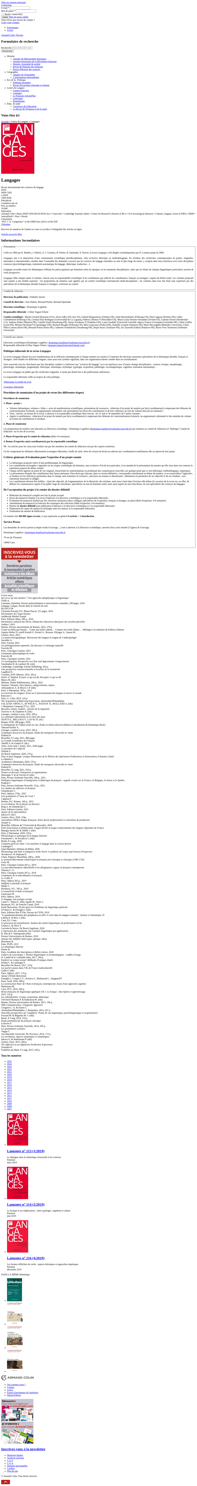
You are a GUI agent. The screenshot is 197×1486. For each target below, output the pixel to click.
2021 (9, 1072)
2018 (9, 1080)
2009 (9, 1103)
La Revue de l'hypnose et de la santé (30, 109)
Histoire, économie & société (26, 64)
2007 (9, 1109)
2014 (9, 1090)
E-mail (5, 8)
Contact (10, 1387)
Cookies (11, 1468)
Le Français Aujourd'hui (24, 96)
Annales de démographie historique (29, 59)
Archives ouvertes (15, 1458)
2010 (9, 1101)
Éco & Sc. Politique (16, 80)
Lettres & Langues (15, 88)
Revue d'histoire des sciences (26, 69)
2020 (9, 1074)
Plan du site (12, 1471)
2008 (9, 1106)
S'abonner (5, 224)
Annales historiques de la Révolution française (35, 61)
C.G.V (10, 1460)
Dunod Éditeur (14, 1395)
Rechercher (6, 48)
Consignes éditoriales (14, 387)
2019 (9, 1077)
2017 (9, 1082)
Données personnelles (17, 1466)
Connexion (6, 5)
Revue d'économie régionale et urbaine (31, 85)
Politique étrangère (22, 82)
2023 (9, 1066)
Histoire (11, 56)
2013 (9, 1093)
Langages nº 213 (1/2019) (25, 1151)
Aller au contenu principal (13, 2)
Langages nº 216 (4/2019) (25, 1258)
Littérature (18, 98)
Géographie (12, 72)
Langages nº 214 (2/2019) (25, 1204)
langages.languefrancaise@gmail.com (66, 345)
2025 (9, 1061)
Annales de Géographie (24, 74)
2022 (9, 1069)
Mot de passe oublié (19, 17)
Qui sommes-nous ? (16, 1384)
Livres (10, 30)
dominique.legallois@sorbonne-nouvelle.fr (69, 342)
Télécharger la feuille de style (17, 382)
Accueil (5, 121)
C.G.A (10, 1463)
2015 (9, 1087)
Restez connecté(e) (13, 14)
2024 (9, 1064)
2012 (9, 1095)
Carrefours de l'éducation (25, 106)
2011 (9, 1098)
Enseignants (12, 27)
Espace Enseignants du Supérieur (22, 1392)
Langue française (21, 90)
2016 (9, 1085)
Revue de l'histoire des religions (28, 66)
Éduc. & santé (13, 103)
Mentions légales (15, 1455)
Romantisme (19, 101)
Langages (17, 93)
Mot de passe (8, 11)
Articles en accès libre (11, 234)
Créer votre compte (10, 22)
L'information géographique (26, 77)
